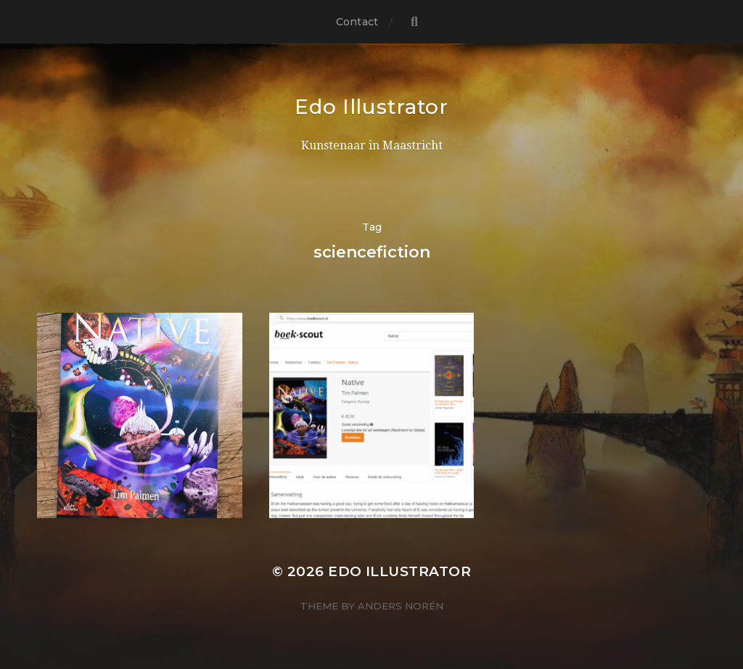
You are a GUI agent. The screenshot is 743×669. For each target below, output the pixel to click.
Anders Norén (400, 606)
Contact (357, 21)
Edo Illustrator (371, 106)
